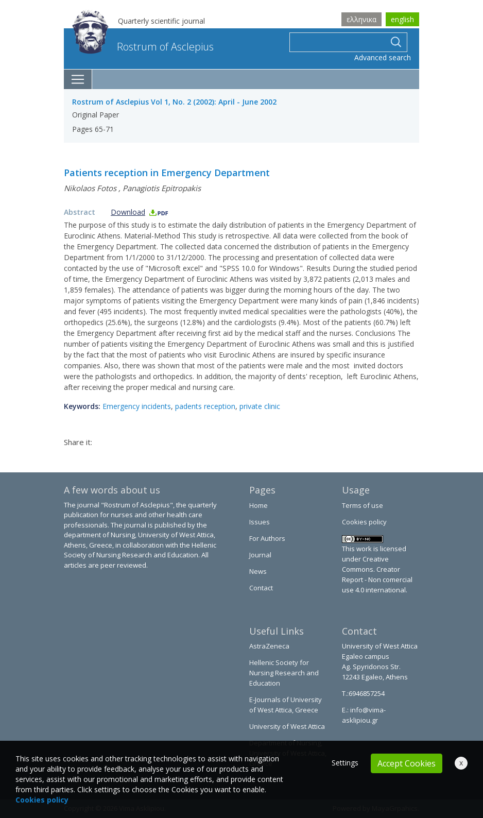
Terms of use (362, 505)
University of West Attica (287, 726)
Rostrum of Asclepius (143, 47)
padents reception (205, 406)
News (258, 571)
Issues (259, 521)
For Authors (267, 538)
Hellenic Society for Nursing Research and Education (284, 673)
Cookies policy (364, 521)
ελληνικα (361, 19)
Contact (261, 587)
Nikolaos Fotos (90, 188)
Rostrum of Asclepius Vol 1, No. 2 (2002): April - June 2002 (174, 102)
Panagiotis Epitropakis (162, 188)
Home (258, 505)
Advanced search (382, 57)
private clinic (259, 406)
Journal (260, 554)
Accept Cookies (406, 763)
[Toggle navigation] (78, 79)
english (402, 19)
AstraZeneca (269, 646)
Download (140, 212)
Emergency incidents (136, 406)
